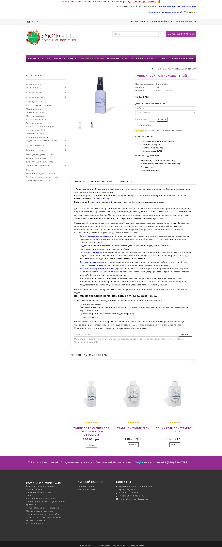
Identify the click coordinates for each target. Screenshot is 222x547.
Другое (29, 170)
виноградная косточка (163, 195)
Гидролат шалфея (89, 246)
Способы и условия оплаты (40, 486)
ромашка (100, 195)
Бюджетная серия (35, 133)
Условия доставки (35, 520)
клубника (111, 195)
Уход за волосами (35, 97)
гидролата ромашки (98, 236)
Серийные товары (35, 150)
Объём (140, 108)
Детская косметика (36, 119)
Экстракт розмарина (91, 262)
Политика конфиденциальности (94, 545)
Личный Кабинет (87, 486)
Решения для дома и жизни (40, 173)
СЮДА (139, 462)
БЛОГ (125, 58)
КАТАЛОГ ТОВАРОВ (53, 58)
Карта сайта (119, 545)
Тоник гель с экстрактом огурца (175, 430)
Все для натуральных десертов (42, 177)
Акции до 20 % (33, 84)
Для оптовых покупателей (40, 161)
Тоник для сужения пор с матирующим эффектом (91, 431)
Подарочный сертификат (39, 492)
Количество (141, 119)
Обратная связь (136, 545)
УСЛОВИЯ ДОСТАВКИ (144, 58)
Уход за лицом (33, 87)
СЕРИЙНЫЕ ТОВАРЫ (92, 58)
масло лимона (101, 199)
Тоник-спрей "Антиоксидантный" (176, 69)
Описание (79, 181)
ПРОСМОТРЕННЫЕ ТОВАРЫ (176, 58)
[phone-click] (131, 21)
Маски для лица (34, 109)
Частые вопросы (34, 523)
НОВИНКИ (113, 58)
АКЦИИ (72, 58)
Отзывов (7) (124, 181)
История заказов (86, 489)
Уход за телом (33, 92)
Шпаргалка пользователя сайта (42, 514)
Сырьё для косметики (37, 165)
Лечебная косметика (37, 137)
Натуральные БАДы (36, 130)
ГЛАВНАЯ (33, 58)
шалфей (122, 195)
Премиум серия (34, 101)
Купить (162, 119)
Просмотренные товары (38, 180)
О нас (29, 495)
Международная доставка (39, 511)
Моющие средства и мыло (40, 154)
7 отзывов (154, 130)
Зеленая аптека (34, 123)
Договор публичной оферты (41, 498)
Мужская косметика (36, 116)
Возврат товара (34, 489)
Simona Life (162, 84)
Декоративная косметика (39, 105)
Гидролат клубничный (92, 252)
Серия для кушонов (36, 112)
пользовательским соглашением (177, 6)
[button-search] (161, 34)
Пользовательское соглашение (42, 508)
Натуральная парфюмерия (40, 126)
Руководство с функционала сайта (44, 517)
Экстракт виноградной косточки (97, 268)
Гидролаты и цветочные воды (42, 140)
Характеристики (101, 181)
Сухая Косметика (35, 145)
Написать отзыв (172, 130)
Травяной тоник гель (133, 428)
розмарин (144, 195)
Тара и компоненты (36, 158)
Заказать (186, 334)
